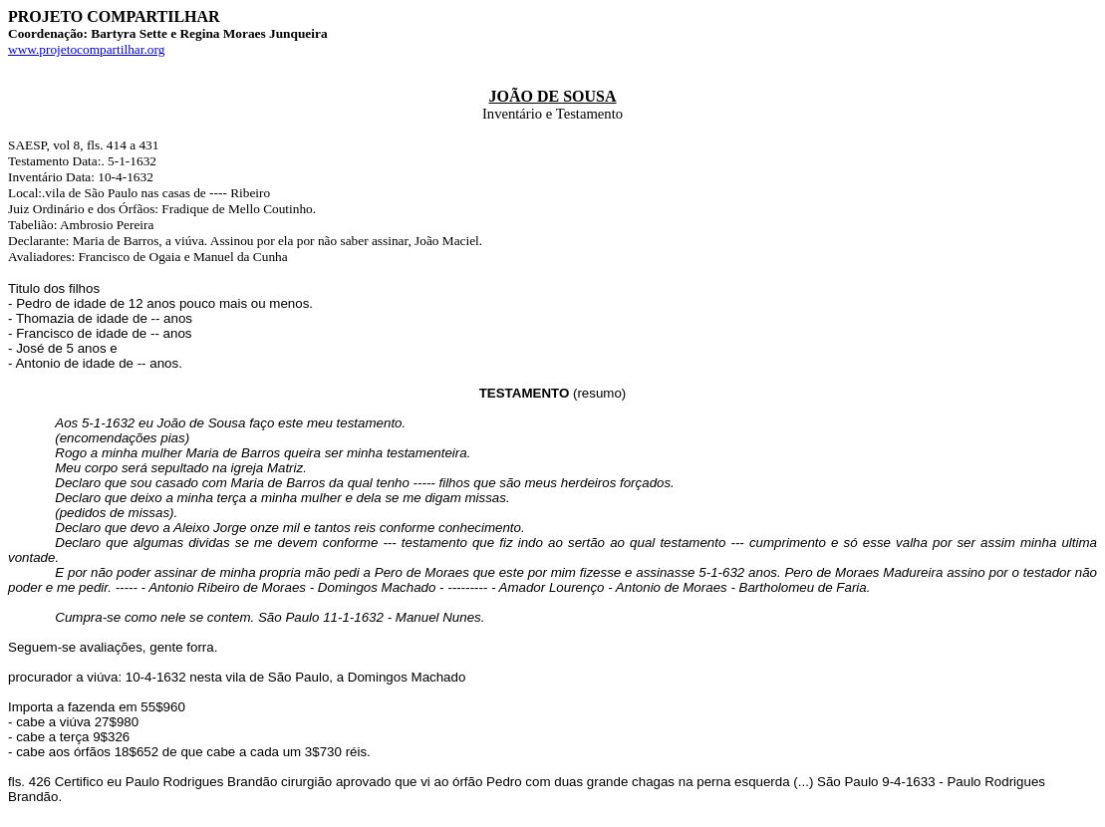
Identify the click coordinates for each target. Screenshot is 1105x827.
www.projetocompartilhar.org (86, 49)
